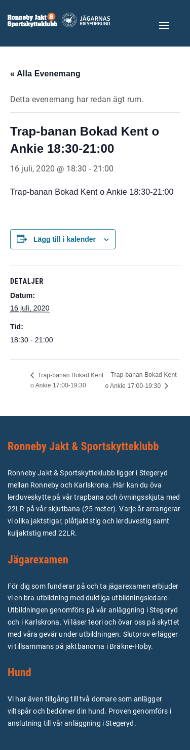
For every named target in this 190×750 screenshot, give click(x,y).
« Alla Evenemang (45, 73)
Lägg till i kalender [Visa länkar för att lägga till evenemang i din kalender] (64, 239)
